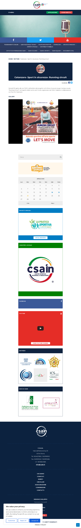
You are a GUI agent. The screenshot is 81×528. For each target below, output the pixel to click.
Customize (11, 520)
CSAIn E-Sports (45, 50)
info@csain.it (40, 464)
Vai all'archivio (40, 237)
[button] (61, 157)
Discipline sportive (44, 44)
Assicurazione (40, 485)
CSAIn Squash (56, 50)
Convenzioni (40, 487)
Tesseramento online (11, 44)
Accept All (35, 520)
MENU (11, 12)
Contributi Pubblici (46, 46)
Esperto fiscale (32, 46)
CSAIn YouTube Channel (40, 343)
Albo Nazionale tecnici (28, 44)
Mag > (52, 203)
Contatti (40, 490)
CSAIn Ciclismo (32, 50)
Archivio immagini (69, 44)
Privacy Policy (40, 525)
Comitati (40, 476)
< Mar (27, 203)
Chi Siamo (40, 474)
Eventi (40, 479)
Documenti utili (68, 50)
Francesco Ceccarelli (40, 502)
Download (57, 44)
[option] (40, 121)
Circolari (40, 482)
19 (59, 192)
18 (52, 192)
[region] (23, 514)
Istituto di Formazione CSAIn (16, 50)
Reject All (23, 520)
